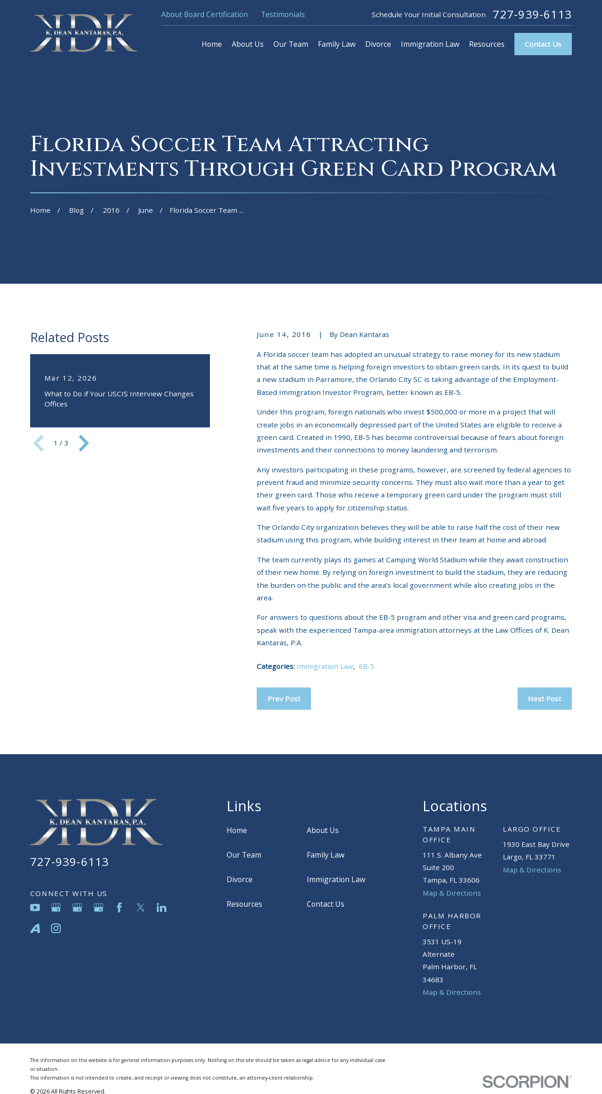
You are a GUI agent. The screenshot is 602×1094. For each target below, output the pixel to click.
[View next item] (84, 443)
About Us (323, 830)
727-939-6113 (532, 14)
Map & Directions (452, 892)
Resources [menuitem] (487, 44)
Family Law (325, 855)
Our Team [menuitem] (290, 44)
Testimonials (283, 14)
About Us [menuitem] (248, 44)
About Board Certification (204, 14)
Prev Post (283, 698)
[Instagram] (56, 928)
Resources (244, 904)
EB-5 (366, 666)
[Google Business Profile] (56, 907)
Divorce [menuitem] (378, 44)
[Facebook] (119, 907)
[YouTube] (35, 907)
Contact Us (543, 44)
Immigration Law (325, 666)
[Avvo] (35, 928)
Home (237, 830)
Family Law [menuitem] (336, 44)
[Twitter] (141, 907)
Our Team (244, 855)
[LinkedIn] (161, 907)
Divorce (240, 879)
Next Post (544, 698)
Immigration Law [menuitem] (430, 44)
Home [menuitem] (212, 44)
